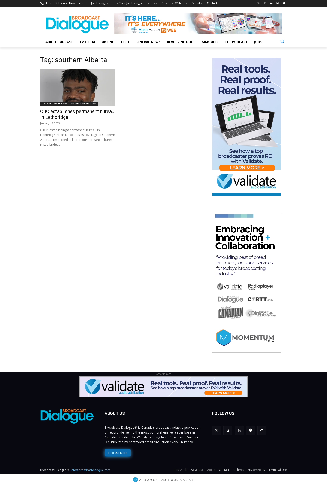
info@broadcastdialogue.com (90, 470)
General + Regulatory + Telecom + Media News (69, 103)
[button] (282, 41)
